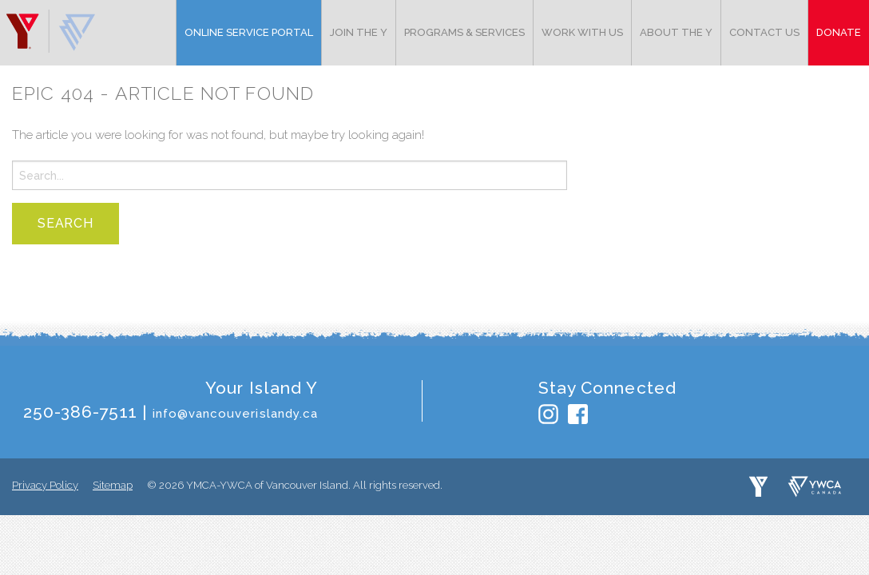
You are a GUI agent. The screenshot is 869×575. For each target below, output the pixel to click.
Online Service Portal (249, 32)
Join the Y (358, 32)
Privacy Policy (45, 485)
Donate (838, 32)
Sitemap (113, 485)
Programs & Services (464, 32)
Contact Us (764, 32)
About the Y (676, 32)
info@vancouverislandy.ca (235, 413)
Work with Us (582, 32)
